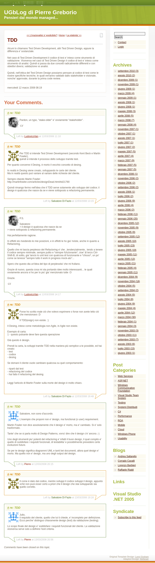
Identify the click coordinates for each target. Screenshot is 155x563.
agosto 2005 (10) (127, 241)
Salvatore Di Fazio (61, 201)
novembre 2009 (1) (128, 84)
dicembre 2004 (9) (128, 276)
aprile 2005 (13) (126, 259)
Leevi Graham (142, 557)
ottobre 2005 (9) (126, 232)
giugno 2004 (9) (126, 303)
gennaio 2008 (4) (127, 124)
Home (62, 35)
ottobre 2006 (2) (126, 182)
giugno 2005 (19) (127, 250)
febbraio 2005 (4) (127, 268)
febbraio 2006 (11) (128, 214)
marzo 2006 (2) (126, 209)
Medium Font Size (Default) (13, 3)
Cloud (121, 429)
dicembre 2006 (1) (128, 174)
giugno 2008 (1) (126, 106)
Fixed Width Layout (31, 3)
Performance (125, 416)
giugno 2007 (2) (126, 147)
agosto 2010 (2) (126, 75)
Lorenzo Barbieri (127, 465)
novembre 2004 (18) (129, 281)
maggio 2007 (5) (127, 151)
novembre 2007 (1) (128, 129)
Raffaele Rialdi (126, 469)
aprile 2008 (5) (126, 115)
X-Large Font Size (19, 3)
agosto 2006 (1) (126, 191)
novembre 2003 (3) (128, 330)
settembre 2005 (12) (129, 236)
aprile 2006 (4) (126, 205)
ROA (120, 420)
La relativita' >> (74, 35)
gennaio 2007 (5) (127, 169)
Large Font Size (16, 3)
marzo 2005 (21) (127, 263)
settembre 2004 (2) (128, 290)
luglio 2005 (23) (126, 245)
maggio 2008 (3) (127, 111)
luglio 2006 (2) (125, 196)
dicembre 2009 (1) (128, 80)
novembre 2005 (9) (128, 227)
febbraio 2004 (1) (127, 321)
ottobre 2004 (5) (126, 285)
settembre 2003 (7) (128, 339)
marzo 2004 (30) (127, 317)
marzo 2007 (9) (126, 160)
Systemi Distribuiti (127, 407)
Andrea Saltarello (127, 456)
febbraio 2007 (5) (127, 165)
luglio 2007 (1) (125, 142)
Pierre (27, 464)
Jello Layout (24, 3)
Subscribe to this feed (129, 517)
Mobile (121, 425)
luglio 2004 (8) (125, 299)
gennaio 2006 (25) (128, 218)
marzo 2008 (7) (126, 120)
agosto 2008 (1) (126, 102)
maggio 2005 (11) (127, 254)
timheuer (144, 559)
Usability (122, 438)
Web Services (125, 376)
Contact (122, 42)
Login (121, 46)
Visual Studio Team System (128, 397)
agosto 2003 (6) (126, 344)
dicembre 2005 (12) (128, 223)
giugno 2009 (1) (126, 88)
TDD (12, 40)
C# (119, 411)
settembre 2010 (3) (128, 71)
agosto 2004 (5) (126, 294)
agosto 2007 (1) (126, 138)
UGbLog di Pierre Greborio (40, 12)
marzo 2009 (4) (126, 93)
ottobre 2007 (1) (126, 133)
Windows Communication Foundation (126, 388)
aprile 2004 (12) (126, 312)
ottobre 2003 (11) (127, 335)
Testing (122, 402)
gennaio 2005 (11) (128, 272)
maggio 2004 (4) (127, 308)
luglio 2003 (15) (126, 348)
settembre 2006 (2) (128, 187)
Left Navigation (38, 3)
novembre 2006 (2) (128, 178)
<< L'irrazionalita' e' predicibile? (42, 35)
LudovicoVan (31, 136)
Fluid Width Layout (28, 3)
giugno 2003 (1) (126, 353)
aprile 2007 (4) (126, 156)
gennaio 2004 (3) (127, 326)
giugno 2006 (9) (126, 200)
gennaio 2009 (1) (127, 97)
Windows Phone (127, 434)
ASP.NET (123, 380)
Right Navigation (41, 3)
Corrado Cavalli (126, 460)
